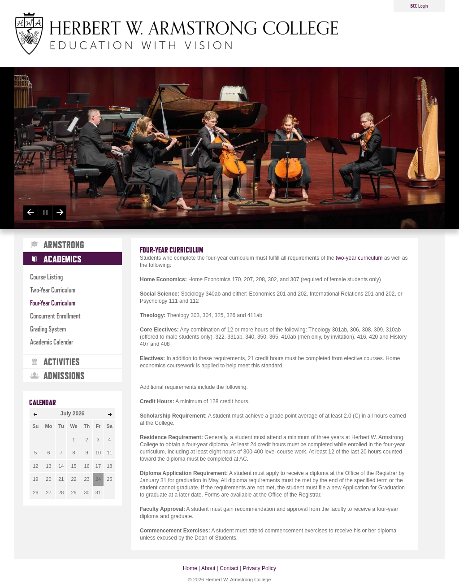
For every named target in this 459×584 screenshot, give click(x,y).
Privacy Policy (259, 568)
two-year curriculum (359, 258)
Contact (229, 568)
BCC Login (419, 6)
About (208, 568)
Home (190, 568)
